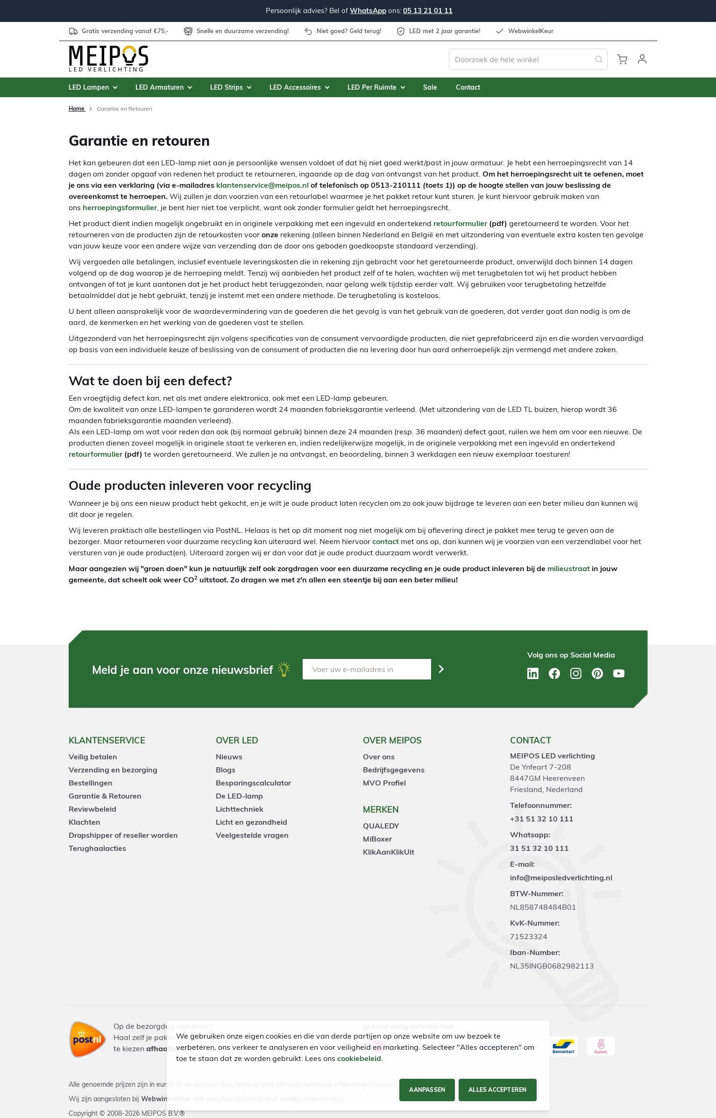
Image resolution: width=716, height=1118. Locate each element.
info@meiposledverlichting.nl (561, 877)
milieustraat (568, 568)
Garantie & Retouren (105, 795)
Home (77, 108)
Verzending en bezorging (113, 769)
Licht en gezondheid (251, 822)
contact (385, 541)
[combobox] (528, 59)
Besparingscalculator (253, 782)
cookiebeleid (359, 1058)
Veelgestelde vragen (252, 835)
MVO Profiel (384, 782)
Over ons (379, 756)
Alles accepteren (497, 1089)
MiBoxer (377, 838)
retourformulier (460, 223)
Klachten (84, 822)
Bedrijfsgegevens (394, 769)
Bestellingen (91, 782)
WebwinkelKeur (166, 1099)
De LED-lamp (239, 795)
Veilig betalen (93, 756)
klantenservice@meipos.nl (262, 185)
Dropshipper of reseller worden (123, 835)
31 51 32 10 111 (539, 848)
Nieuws (229, 756)
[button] (642, 59)
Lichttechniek (239, 809)
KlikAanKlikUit (388, 851)
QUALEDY (381, 825)
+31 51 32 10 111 (542, 818)
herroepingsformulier (120, 207)
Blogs (225, 769)
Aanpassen (427, 1089)
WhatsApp (368, 10)
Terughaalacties (97, 848)
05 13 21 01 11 (428, 10)
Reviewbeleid (92, 809)
